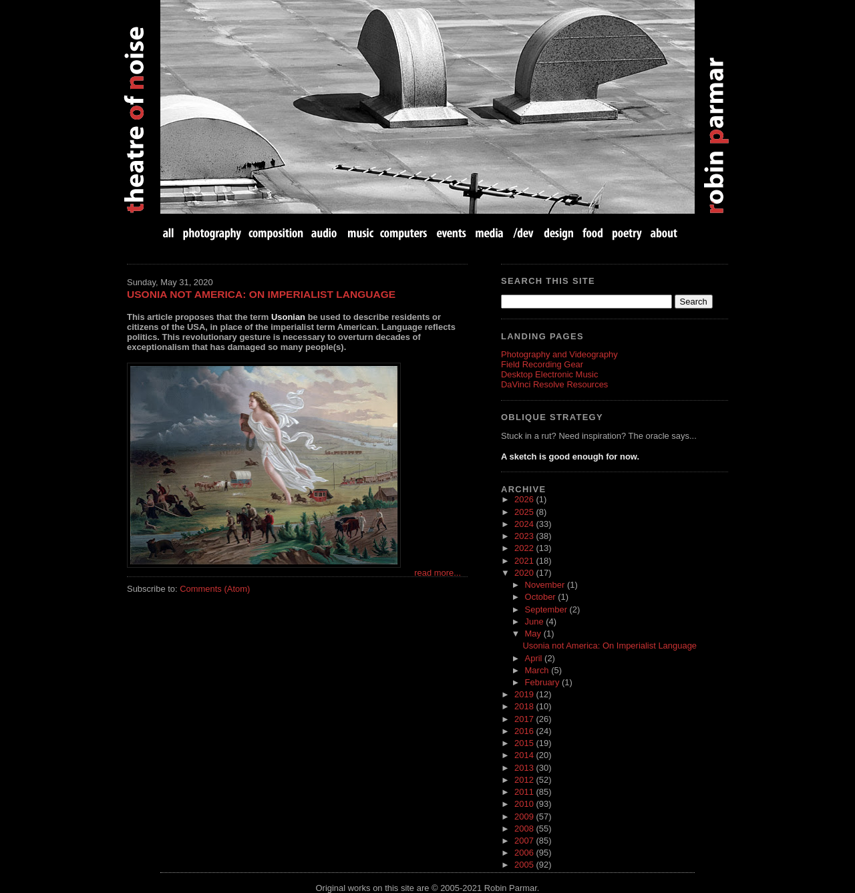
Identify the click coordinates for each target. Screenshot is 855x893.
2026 (525, 499)
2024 (525, 524)
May (534, 634)
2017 (525, 719)
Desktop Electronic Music (549, 374)
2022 (525, 548)
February (543, 682)
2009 (525, 817)
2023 (525, 536)
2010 (525, 804)
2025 (525, 512)
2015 (525, 743)
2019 (525, 694)
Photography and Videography (559, 354)
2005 (525, 865)
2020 (525, 573)
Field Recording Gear (542, 364)
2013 (525, 768)
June (535, 621)
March (538, 670)
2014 (525, 755)
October (541, 597)
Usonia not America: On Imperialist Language (261, 294)
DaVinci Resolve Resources (554, 384)
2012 (525, 780)
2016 (525, 731)
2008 (525, 829)
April (535, 658)
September (547, 609)
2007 (525, 841)
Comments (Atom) (215, 589)
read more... (437, 573)
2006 (525, 853)
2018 (525, 706)
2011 (525, 792)
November (546, 585)
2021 (525, 561)
